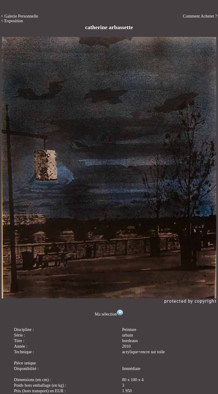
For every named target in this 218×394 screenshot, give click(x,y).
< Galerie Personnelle (19, 16)
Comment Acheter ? (200, 16)
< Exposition (12, 20)
